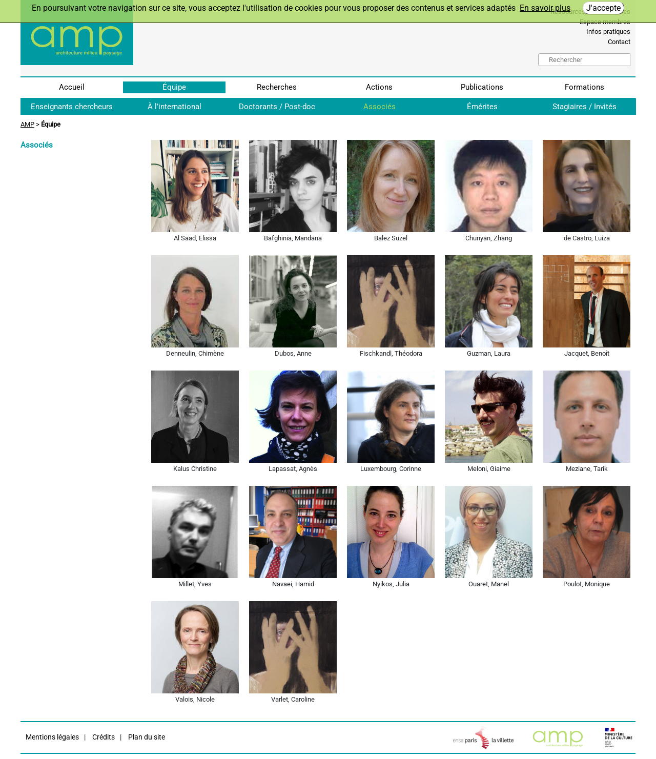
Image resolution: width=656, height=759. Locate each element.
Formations (584, 87)
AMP (27, 124)
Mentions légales (52, 737)
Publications (482, 87)
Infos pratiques (608, 31)
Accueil (72, 87)
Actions (379, 87)
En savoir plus (545, 8)
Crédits (103, 737)
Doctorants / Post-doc (277, 106)
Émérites (482, 106)
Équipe (174, 87)
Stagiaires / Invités (584, 106)
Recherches (277, 87)
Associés (379, 106)
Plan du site (146, 737)
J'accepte (603, 8)
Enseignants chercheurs (72, 106)
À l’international (174, 106)
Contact (619, 42)
